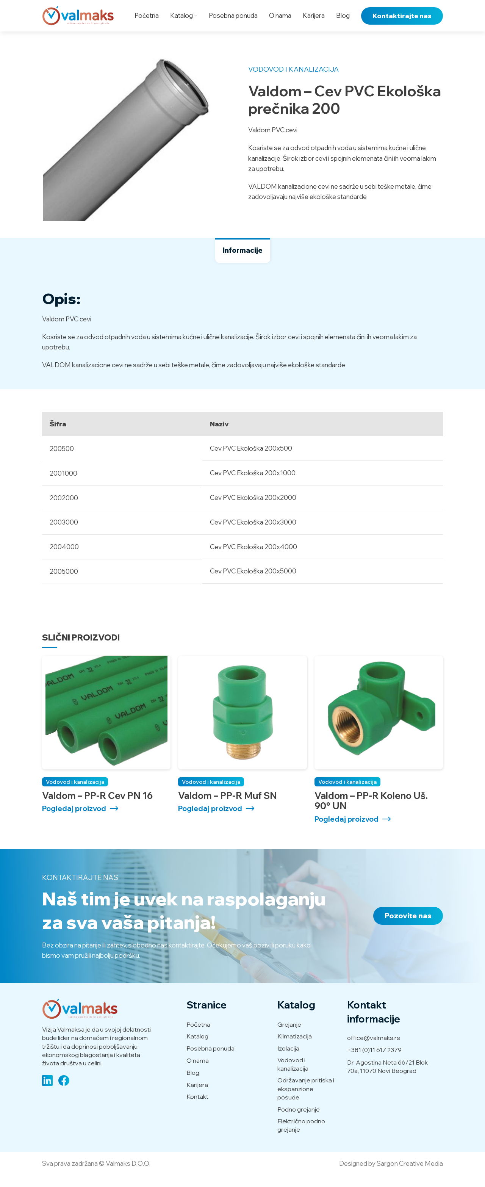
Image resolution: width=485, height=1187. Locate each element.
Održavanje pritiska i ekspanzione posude (305, 1100)
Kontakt (197, 1108)
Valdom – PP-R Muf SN (227, 807)
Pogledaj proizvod (74, 820)
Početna (198, 1036)
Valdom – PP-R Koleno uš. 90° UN (371, 813)
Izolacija (288, 1060)
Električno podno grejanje (301, 1137)
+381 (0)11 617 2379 (374, 1062)
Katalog (197, 1048)
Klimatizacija (294, 1048)
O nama (197, 1072)
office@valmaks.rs (373, 1050)
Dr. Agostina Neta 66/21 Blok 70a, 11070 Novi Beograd (387, 1078)
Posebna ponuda (210, 1060)
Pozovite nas (408, 927)
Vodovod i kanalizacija (293, 81)
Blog (192, 1084)
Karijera (197, 1096)
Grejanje (289, 1036)
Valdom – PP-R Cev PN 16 (97, 807)
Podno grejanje (298, 1121)
